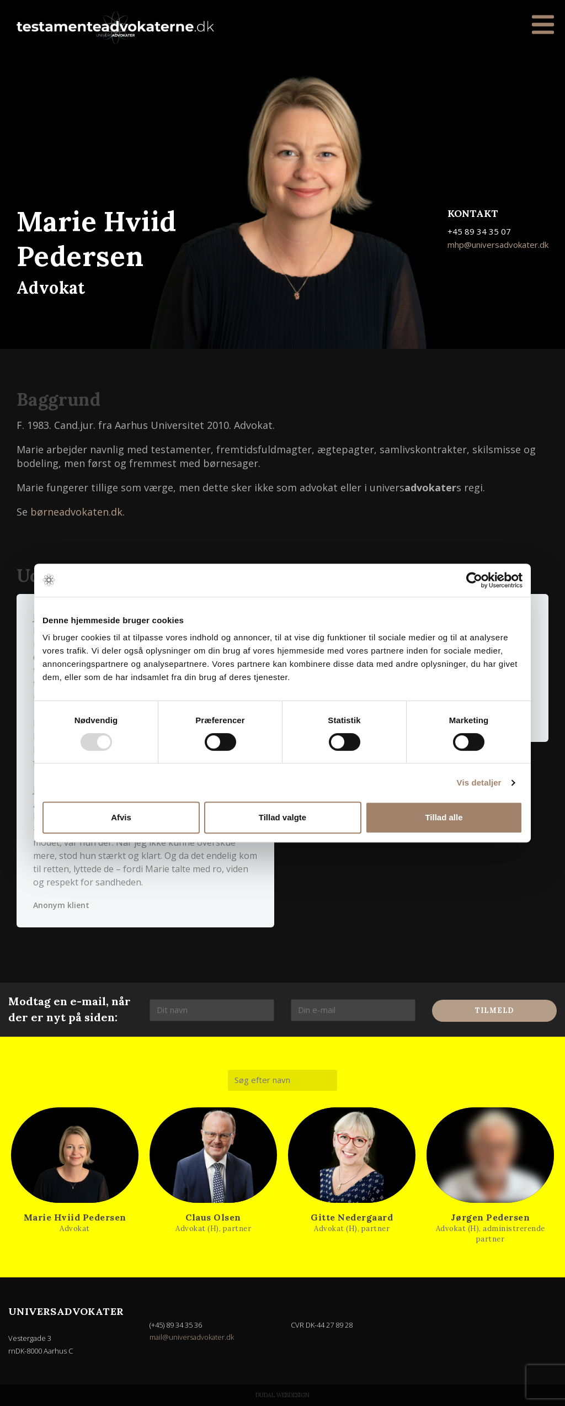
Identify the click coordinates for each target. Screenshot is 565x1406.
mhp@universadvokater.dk (497, 244)
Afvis (121, 817)
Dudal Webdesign (282, 1395)
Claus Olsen (213, 1217)
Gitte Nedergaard (352, 1217)
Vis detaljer (479, 782)
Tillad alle (443, 817)
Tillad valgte (282, 817)
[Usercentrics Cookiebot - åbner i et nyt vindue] (474, 580)
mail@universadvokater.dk (193, 1337)
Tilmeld (494, 1010)
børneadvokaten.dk (76, 511)
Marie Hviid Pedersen (75, 1217)
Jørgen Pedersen (490, 1217)
